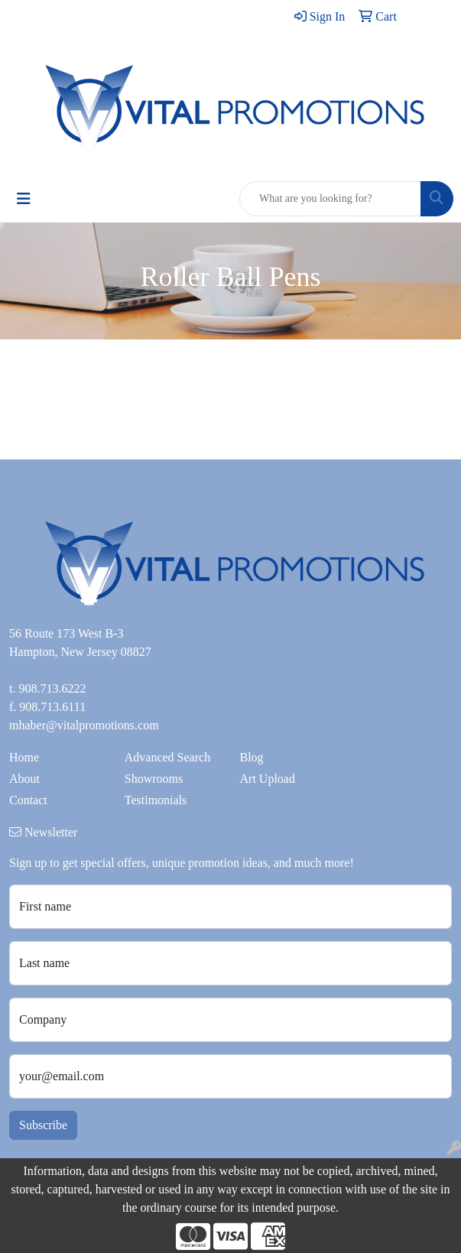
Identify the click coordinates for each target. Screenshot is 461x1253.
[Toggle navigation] (24, 198)
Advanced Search (167, 757)
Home (24, 757)
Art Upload (267, 778)
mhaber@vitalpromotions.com (84, 725)
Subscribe (43, 1124)
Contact (28, 800)
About (24, 778)
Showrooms (154, 778)
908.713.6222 (52, 688)
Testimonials (156, 800)
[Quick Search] (330, 198)
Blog (252, 757)
